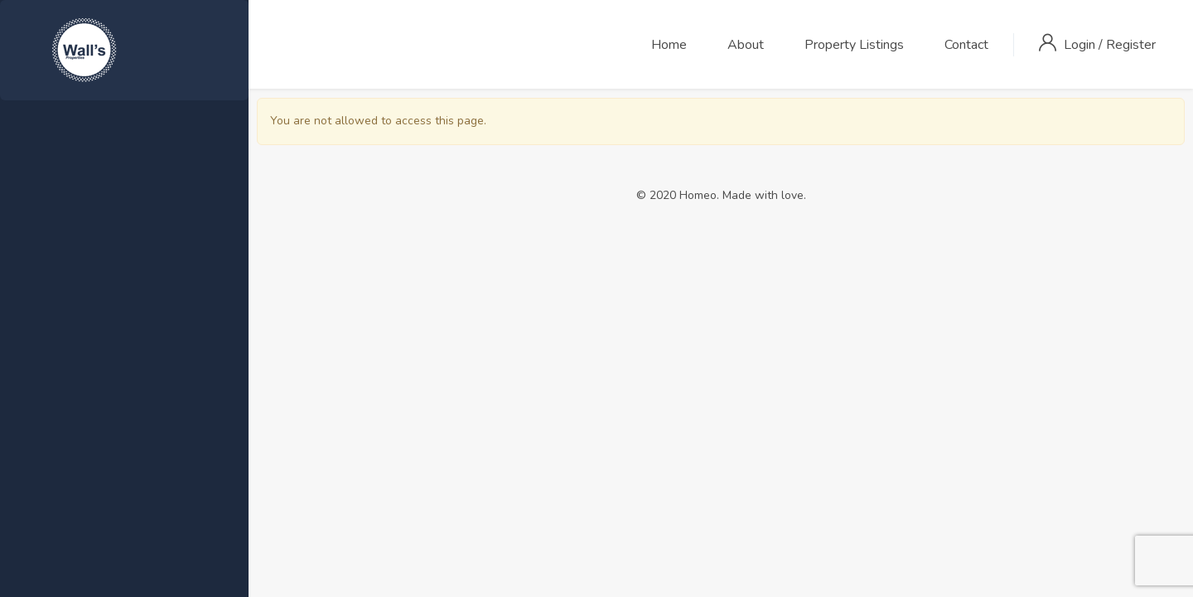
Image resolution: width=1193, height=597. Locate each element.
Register (1131, 45)
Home (669, 45)
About (745, 45)
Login (1081, 45)
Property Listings (854, 45)
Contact (966, 45)
